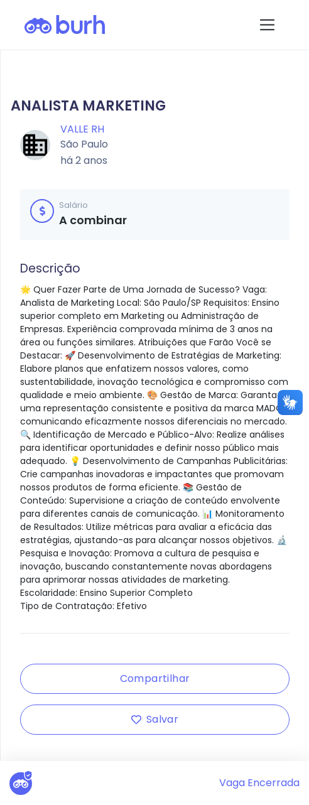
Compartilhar (155, 678)
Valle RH (82, 129)
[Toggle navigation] (267, 25)
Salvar (154, 719)
